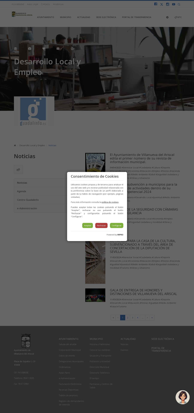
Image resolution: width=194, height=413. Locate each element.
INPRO (120, 234)
